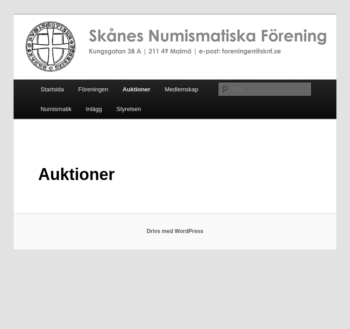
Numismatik (56, 109)
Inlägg (94, 109)
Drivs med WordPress (175, 231)
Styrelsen (128, 109)
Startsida (52, 89)
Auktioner (136, 89)
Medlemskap (181, 89)
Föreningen (93, 89)
